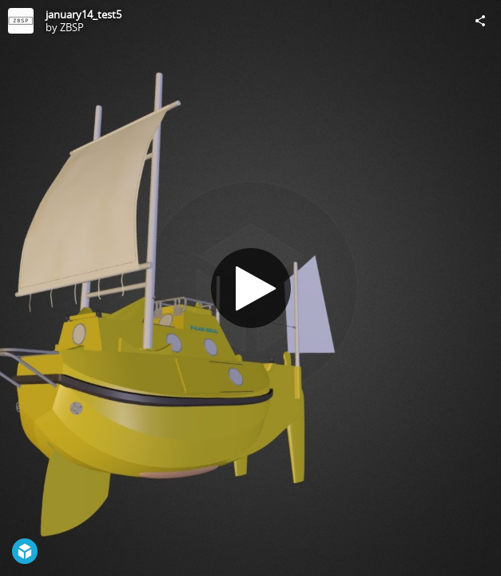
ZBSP (72, 27)
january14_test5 (83, 14)
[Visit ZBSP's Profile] (21, 21)
